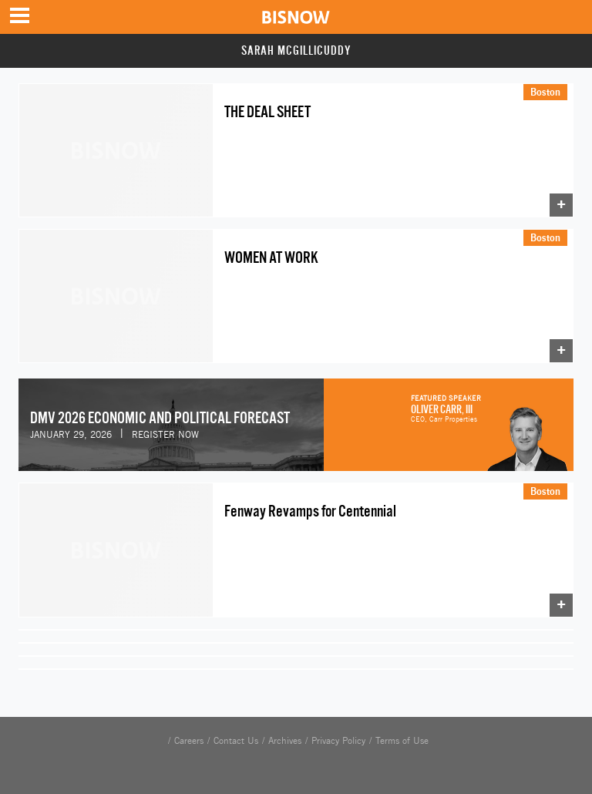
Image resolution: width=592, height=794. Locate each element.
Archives (284, 740)
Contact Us (236, 740)
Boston (545, 92)
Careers (189, 740)
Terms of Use (402, 740)
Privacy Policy (338, 740)
